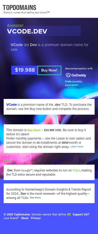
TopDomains (22, 214)
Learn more (85, 85)
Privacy (36, 218)
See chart (35, 197)
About (24, 218)
